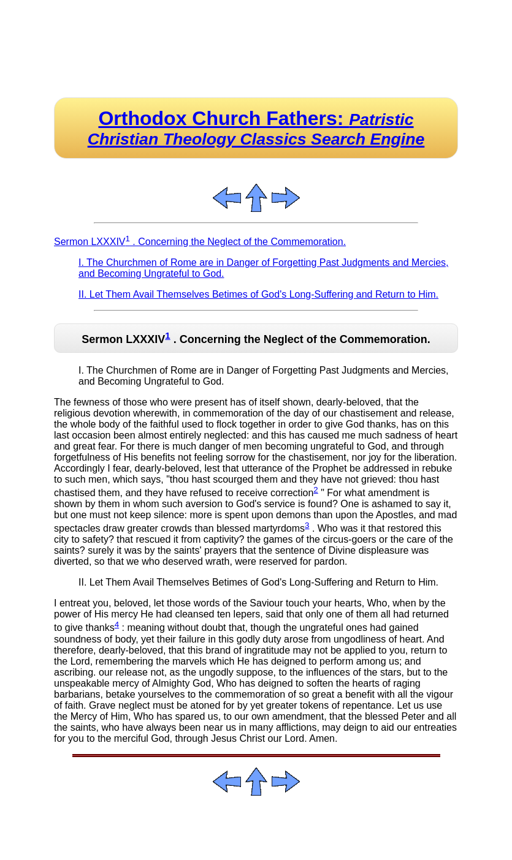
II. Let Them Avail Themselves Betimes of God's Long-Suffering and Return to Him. (258, 294)
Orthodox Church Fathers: (256, 127)
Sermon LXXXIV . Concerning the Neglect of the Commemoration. (200, 241)
